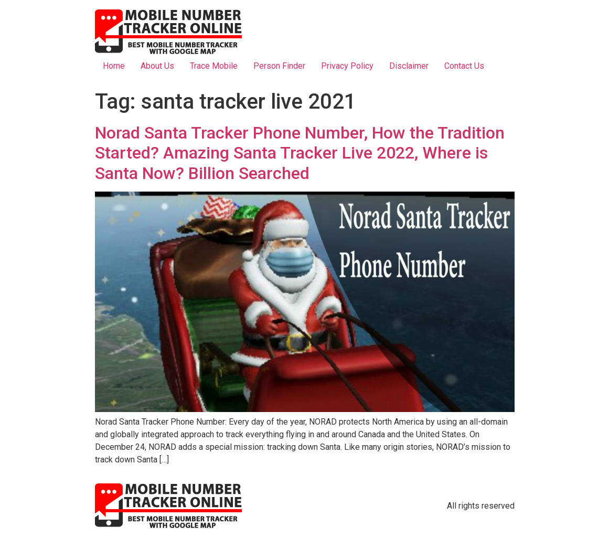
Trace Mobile (214, 66)
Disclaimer (409, 66)
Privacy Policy (347, 66)
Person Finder (279, 66)
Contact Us (464, 66)
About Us (157, 66)
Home (114, 66)
